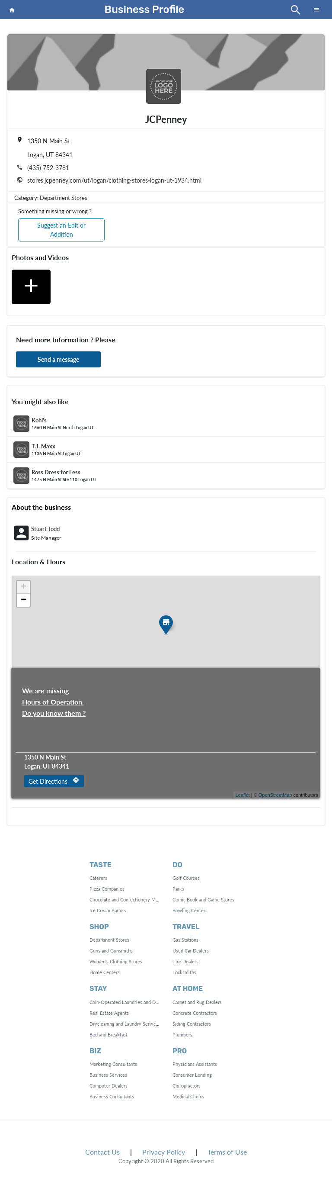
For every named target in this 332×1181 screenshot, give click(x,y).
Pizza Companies (106, 888)
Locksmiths (184, 972)
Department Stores (63, 197)
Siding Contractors (191, 1024)
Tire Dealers (185, 961)
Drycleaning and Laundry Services (124, 1024)
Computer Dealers (108, 1085)
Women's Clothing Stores (115, 961)
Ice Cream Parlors (107, 910)
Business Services (108, 1075)
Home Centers (104, 972)
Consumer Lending (192, 1075)
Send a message (58, 359)
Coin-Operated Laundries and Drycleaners (133, 1002)
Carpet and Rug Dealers (197, 1002)
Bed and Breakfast (108, 1034)
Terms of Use (227, 1152)
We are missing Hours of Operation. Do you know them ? (54, 691)
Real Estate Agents (109, 1013)
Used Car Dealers (190, 950)
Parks (178, 888)
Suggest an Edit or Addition (61, 230)
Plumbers (182, 1034)
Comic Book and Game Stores (203, 899)
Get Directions (54, 780)
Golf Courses (186, 878)
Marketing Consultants (113, 1064)
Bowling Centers (190, 910)
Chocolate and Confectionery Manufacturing (135, 899)
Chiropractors (186, 1085)
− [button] (23, 600)
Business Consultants (111, 1096)
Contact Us (102, 1152)
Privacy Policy (163, 1152)
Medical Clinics (188, 1096)
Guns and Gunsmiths (111, 950)
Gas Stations (185, 940)
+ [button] (23, 587)
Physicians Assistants (194, 1064)
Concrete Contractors (194, 1013)
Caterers (98, 878)
